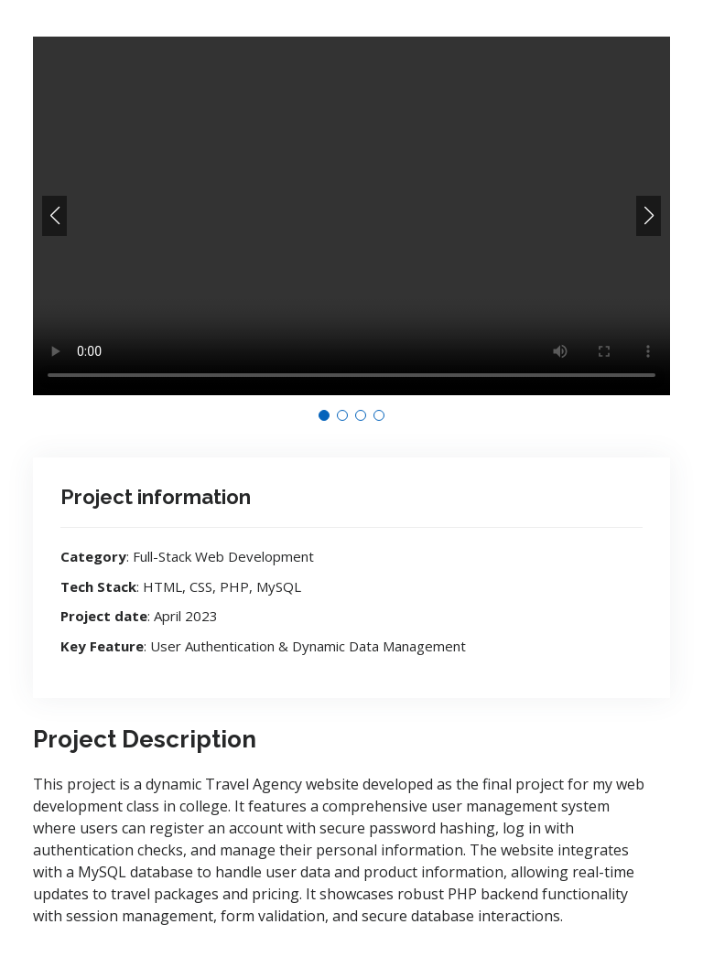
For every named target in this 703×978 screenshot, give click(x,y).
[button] (54, 216)
